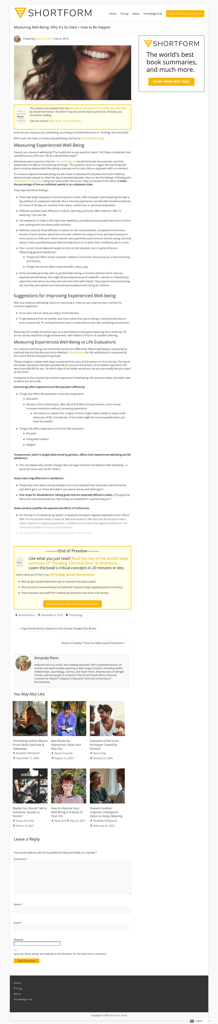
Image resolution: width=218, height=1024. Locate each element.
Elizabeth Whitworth (28, 752)
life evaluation (77, 352)
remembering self (66, 161)
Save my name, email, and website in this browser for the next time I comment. (60, 952)
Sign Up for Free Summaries (185, 13)
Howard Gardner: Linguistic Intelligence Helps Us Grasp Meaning (106, 810)
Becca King (99, 752)
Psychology (75, 613)
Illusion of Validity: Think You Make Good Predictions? (94, 641)
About (136, 13)
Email (18, 921)
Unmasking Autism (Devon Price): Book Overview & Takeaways (30, 743)
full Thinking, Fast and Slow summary (72, 574)
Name (18, 903)
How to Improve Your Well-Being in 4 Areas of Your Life (67, 810)
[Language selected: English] (200, 1021)
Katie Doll (60, 819)
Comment (21, 857)
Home (112, 13)
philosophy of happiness (28, 181)
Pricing (124, 13)
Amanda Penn (44, 38)
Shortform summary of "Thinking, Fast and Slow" (98, 108)
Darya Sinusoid (63, 752)
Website (18, 938)
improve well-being (92, 138)
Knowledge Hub (153, 13)
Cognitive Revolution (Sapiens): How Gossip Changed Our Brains (57, 627)
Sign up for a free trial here (65, 121)
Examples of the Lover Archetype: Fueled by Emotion (104, 743)
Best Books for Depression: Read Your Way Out (66, 743)
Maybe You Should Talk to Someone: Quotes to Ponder (30, 810)
